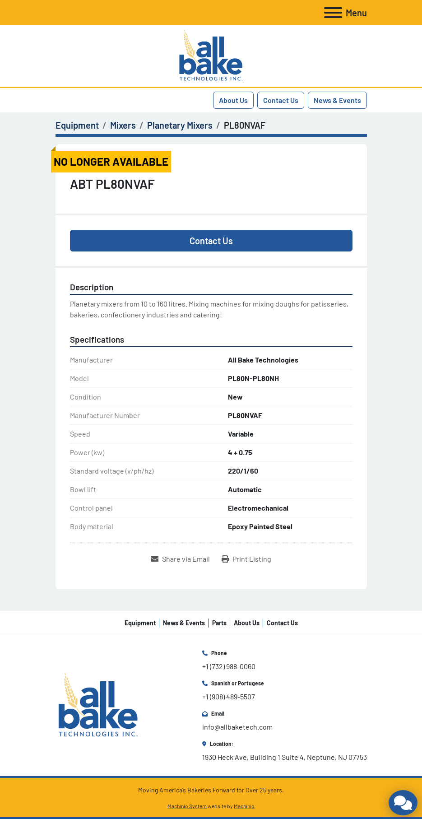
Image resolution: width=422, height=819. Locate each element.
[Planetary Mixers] (180, 125)
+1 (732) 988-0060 (228, 666)
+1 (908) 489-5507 (228, 696)
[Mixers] (123, 125)
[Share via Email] (180, 559)
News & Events (337, 100)
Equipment (140, 623)
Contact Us (280, 100)
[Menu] (333, 12)
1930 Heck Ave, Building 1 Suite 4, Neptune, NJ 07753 (284, 757)
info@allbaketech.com (237, 726)
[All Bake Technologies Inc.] (98, 705)
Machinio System (187, 806)
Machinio (244, 806)
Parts (219, 623)
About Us (233, 100)
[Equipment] (77, 125)
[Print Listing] (246, 559)
